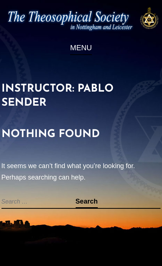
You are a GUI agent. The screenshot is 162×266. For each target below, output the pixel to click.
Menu (81, 48)
